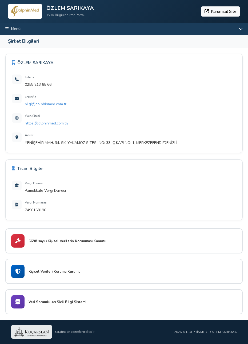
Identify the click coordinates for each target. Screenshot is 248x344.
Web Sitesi (32, 116)
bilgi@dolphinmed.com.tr (45, 104)
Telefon (30, 77)
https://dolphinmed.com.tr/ (46, 123)
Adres (29, 135)
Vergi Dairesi (34, 183)
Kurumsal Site (221, 11)
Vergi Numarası (36, 202)
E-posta (30, 96)
